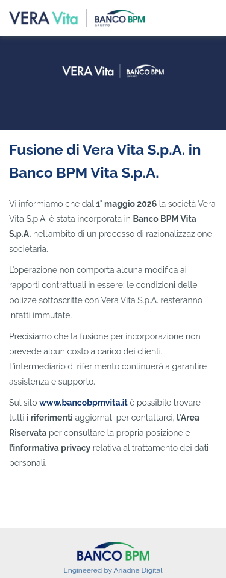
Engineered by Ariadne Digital (112, 570)
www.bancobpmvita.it (83, 402)
